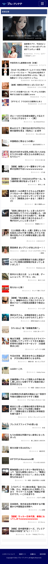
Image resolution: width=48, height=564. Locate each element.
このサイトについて (8, 554)
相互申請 (43, 554)
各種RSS (33, 554)
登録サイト (22, 554)
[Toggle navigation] (42, 3)
